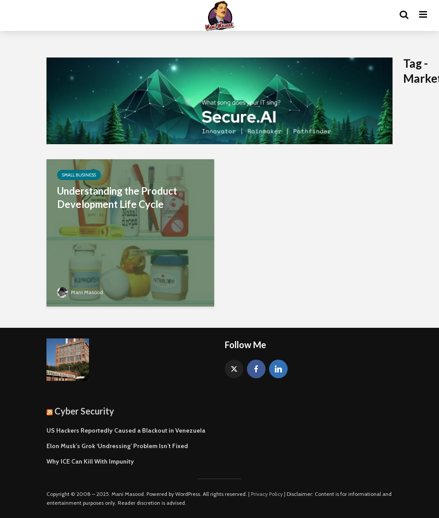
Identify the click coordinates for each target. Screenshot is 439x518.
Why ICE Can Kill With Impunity (90, 461)
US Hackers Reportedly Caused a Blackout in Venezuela (125, 430)
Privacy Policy (267, 494)
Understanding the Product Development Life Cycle (117, 197)
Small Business (79, 175)
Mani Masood (80, 292)
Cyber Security (84, 411)
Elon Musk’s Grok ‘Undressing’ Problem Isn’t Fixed (117, 446)
